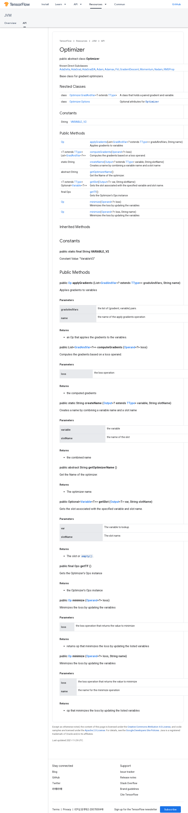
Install (45, 4)
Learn (58, 4)
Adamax (109, 69)
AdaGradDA (89, 69)
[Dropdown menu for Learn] (66, 4)
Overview (10, 23)
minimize (95, 201)
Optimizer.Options (80, 101)
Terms (56, 809)
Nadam (158, 69)
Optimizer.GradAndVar (82, 95)
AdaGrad (76, 69)
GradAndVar (120, 142)
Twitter (56, 783)
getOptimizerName (101, 171)
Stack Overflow (128, 783)
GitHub (176, 4)
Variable (76, 185)
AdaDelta (65, 69)
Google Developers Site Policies (142, 730)
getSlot (94, 181)
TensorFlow (66, 41)
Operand (117, 152)
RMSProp (169, 69)
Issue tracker (127, 771)
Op (62, 142)
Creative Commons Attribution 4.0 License (149, 726)
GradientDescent (129, 69)
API (76, 4)
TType (112, 95)
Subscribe (170, 809)
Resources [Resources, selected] (95, 4)
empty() (87, 556)
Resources (81, 41)
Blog (54, 771)
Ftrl (117, 69)
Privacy (67, 809)
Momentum (146, 69)
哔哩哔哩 (57, 788)
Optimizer (152, 101)
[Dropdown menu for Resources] (106, 4)
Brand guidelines (129, 788)
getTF (93, 191)
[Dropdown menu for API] (82, 4)
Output (109, 161)
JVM (8, 15)
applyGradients (98, 142)
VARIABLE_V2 (79, 121)
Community (121, 4)
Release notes (128, 777)
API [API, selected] (25, 23)
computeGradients (100, 152)
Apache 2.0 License (95, 730)
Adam (100, 69)
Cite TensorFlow (129, 794)
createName (97, 161)
